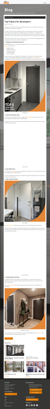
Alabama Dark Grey (10, 285)
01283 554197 (9, 391)
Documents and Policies (9, 402)
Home (6, 13)
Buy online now (36, 389)
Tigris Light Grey (9, 225)
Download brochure (32, 399)
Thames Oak (29, 117)
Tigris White (14, 171)
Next (41, 338)
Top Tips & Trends (19, 13)
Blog (5, 404)
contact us (39, 332)
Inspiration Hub (11, 13)
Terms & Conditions (33, 408)
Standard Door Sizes (8, 405)
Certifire (34, 57)
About (6, 399)
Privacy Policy (28, 408)
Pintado (6, 45)
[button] (25, 17)
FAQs (6, 400)
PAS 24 (39, 57)
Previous (8, 338)
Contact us (11, 394)
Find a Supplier (36, 392)
